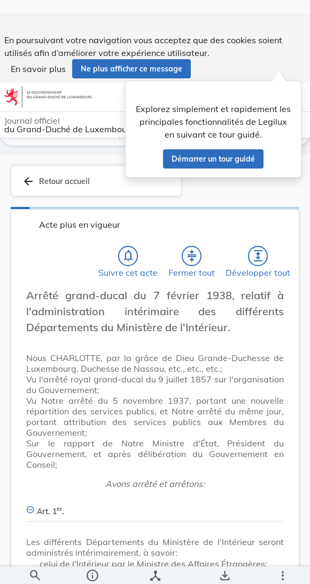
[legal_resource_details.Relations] (155, 567)
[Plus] (282, 567)
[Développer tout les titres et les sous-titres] (258, 263)
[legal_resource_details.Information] (92, 567)
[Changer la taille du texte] (272, 314)
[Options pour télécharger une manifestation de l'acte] (225, 567)
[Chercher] (35, 567)
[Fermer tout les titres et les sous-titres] (192, 263)
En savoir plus (38, 52)
